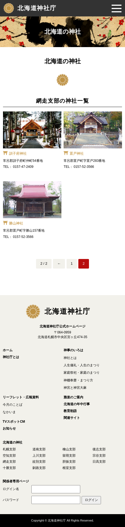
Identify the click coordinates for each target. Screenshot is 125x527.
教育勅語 (70, 411)
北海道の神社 (12, 442)
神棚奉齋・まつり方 (78, 380)
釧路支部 (39, 468)
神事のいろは (73, 350)
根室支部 (69, 468)
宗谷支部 (99, 455)
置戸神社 (77, 153)
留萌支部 (69, 455)
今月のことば (12, 405)
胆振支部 (69, 461)
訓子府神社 (18, 153)
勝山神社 (16, 223)
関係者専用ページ (16, 481)
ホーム (8, 350)
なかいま (9, 412)
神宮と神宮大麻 (75, 388)
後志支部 (99, 449)
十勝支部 (9, 468)
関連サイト (72, 418)
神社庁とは (11, 357)
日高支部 (99, 461)
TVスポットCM (14, 422)
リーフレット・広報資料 (21, 397)
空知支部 (9, 455)
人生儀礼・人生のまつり (82, 365)
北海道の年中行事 (77, 404)
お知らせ (9, 428)
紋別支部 (39, 461)
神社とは (70, 358)
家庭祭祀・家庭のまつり (82, 373)
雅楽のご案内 (73, 397)
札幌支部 (9, 449)
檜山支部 (69, 449)
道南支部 (39, 449)
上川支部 (39, 455)
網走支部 (9, 461)
